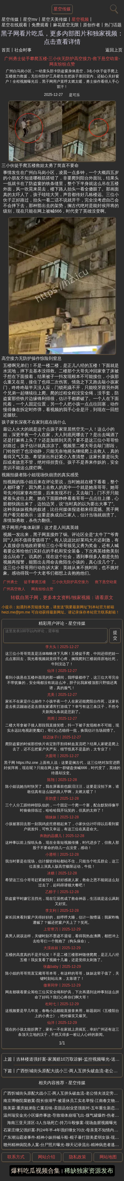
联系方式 (15, 1156)
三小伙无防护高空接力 (70, 582)
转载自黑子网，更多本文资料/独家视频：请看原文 (62, 597)
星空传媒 (10, 19)
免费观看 (40, 24)
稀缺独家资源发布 (88, 1170)
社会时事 (23, 49)
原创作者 (91, 24)
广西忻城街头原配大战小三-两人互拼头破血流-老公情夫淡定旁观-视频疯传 (69, 1070)
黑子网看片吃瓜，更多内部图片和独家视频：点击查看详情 (62, 37)
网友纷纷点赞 (42, 589)
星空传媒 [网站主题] (62, 8)
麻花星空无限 (66, 24)
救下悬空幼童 (106, 582)
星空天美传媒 (54, 19)
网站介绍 (46, 1156)
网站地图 (108, 1156)
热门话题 (113, 24)
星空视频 (80, 19)
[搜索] (113, 8)
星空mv (30, 19)
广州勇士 (10, 582)
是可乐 (74, 95)
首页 (6, 49)
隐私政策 (77, 1156)
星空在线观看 (14, 24)
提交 (115, 635)
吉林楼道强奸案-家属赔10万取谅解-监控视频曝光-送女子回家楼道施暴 (69, 1059)
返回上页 (113, 49)
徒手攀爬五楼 (35, 582)
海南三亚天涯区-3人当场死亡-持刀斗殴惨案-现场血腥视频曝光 (62, 1122)
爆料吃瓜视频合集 (35, 1170)
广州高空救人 (14, 589)
